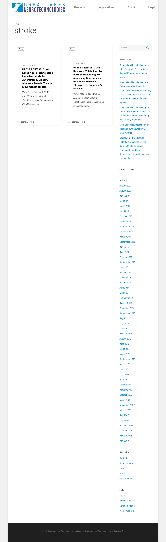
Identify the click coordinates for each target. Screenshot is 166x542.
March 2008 (125, 400)
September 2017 (127, 226)
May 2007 (124, 420)
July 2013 (124, 318)
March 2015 (125, 267)
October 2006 (125, 430)
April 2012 (124, 349)
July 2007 (124, 415)
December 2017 (127, 221)
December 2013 (127, 308)
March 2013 (125, 328)
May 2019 (124, 211)
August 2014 (125, 282)
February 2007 (126, 425)
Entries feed (125, 500)
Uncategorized (126, 478)
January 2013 (125, 333)
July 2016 (124, 247)
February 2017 (126, 231)
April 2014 (124, 288)
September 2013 (127, 313)
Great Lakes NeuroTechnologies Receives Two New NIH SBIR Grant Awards (134, 129)
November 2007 (127, 405)
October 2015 (125, 257)
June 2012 (124, 344)
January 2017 (125, 236)
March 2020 (125, 206)
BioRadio (123, 458)
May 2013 (124, 323)
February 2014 (126, 298)
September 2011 (127, 359)
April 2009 (124, 379)
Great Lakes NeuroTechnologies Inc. (98, 531)
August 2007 (125, 410)
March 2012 (125, 354)
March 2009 (125, 384)
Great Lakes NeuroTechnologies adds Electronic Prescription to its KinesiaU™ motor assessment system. (135, 71)
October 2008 (125, 395)
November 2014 (127, 277)
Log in (122, 495)
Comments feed (127, 506)
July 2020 (124, 196)
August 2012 (125, 339)
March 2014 (125, 293)
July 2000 (124, 441)
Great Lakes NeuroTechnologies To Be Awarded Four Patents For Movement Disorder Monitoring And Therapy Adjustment (134, 113)
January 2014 (125, 303)
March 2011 (125, 369)
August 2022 (125, 185)
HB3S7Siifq (22, 122)
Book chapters (126, 463)
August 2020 (125, 191)
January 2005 (125, 435)
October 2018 (125, 216)
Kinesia (122, 468)
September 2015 (127, 262)
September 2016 (127, 242)
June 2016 (124, 252)
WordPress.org (126, 511)
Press (21, 49)
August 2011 (125, 364)
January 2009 (125, 390)
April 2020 (124, 201)
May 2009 (124, 374)
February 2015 (126, 272)
